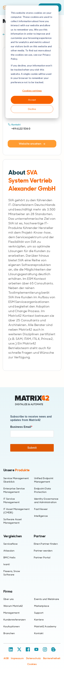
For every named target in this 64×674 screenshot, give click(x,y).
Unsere (16, 470)
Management (11, 612)
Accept (32, 99)
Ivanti (6, 564)
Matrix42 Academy (45, 626)
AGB (6, 658)
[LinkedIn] (11, 649)
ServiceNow (10, 543)
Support (39, 612)
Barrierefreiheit (51, 658)
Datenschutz (33, 658)
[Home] (32, 400)
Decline (32, 108)
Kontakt (39, 633)
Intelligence (41, 515)
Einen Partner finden (46, 543)
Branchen (9, 633)
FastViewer (41, 509)
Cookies (32, 664)
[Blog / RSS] (53, 649)
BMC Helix (9, 557)
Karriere (39, 619)
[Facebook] (28, 649)
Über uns (8, 599)
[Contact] (5, 7)
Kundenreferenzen (14, 619)
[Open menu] (58, 21)
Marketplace (41, 605)
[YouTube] (36, 649)
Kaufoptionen (11, 626)
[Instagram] (45, 649)
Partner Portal (42, 557)
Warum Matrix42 (13, 605)
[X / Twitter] (19, 649)
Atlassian (8, 550)
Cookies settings (32, 90)
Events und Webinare (46, 599)
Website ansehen (32, 143)
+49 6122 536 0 (20, 128)
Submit (32, 447)
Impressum (17, 658)
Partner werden (43, 550)
